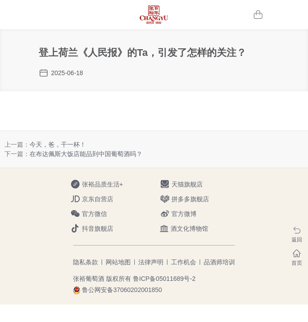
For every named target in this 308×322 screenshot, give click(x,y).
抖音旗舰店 (100, 228)
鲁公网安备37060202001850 (122, 289)
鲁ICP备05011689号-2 (164, 278)
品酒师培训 (219, 262)
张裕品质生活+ (100, 184)
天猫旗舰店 (190, 184)
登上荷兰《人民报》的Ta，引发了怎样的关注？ (142, 52)
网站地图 (118, 262)
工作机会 (183, 262)
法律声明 (150, 262)
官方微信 (100, 214)
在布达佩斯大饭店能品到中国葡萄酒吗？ (86, 153)
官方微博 (190, 214)
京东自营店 (100, 199)
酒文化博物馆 (184, 228)
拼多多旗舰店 (190, 199)
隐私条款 (85, 262)
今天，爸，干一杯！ (58, 144)
